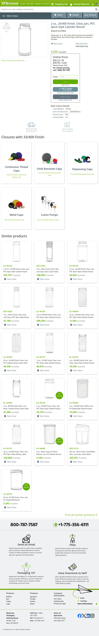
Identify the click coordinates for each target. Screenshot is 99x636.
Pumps (32, 599)
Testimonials (59, 601)
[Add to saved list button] (65, 96)
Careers (23, 4)
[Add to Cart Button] (65, 81)
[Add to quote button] (65, 89)
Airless (32, 601)
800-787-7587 (24, 524)
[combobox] (47, 9)
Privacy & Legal (60, 603)
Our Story (57, 599)
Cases (55, 76)
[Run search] (96, 9)
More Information (88, 604)
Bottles (9, 596)
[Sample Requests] (59, 4)
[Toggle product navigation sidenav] (3, 16)
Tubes (8, 601)
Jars (7, 599)
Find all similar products (13, 60)
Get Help (30, 4)
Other (32, 604)
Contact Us (46, 4)
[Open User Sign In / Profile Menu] (92, 4)
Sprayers (33, 596)
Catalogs (38, 4)
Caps (8, 604)
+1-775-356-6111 (71, 524)
